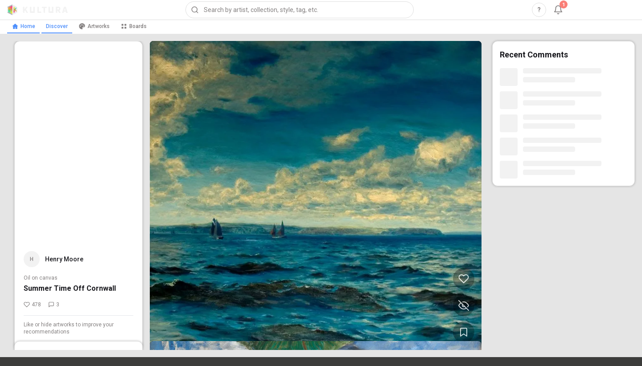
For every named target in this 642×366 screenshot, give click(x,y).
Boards (133, 26)
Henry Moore (64, 259)
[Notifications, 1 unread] (558, 9)
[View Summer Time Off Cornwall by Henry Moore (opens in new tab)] (316, 195)
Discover (57, 26)
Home (23, 26)
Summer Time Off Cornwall (70, 288)
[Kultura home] (37, 9)
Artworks (94, 26)
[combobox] (299, 9)
